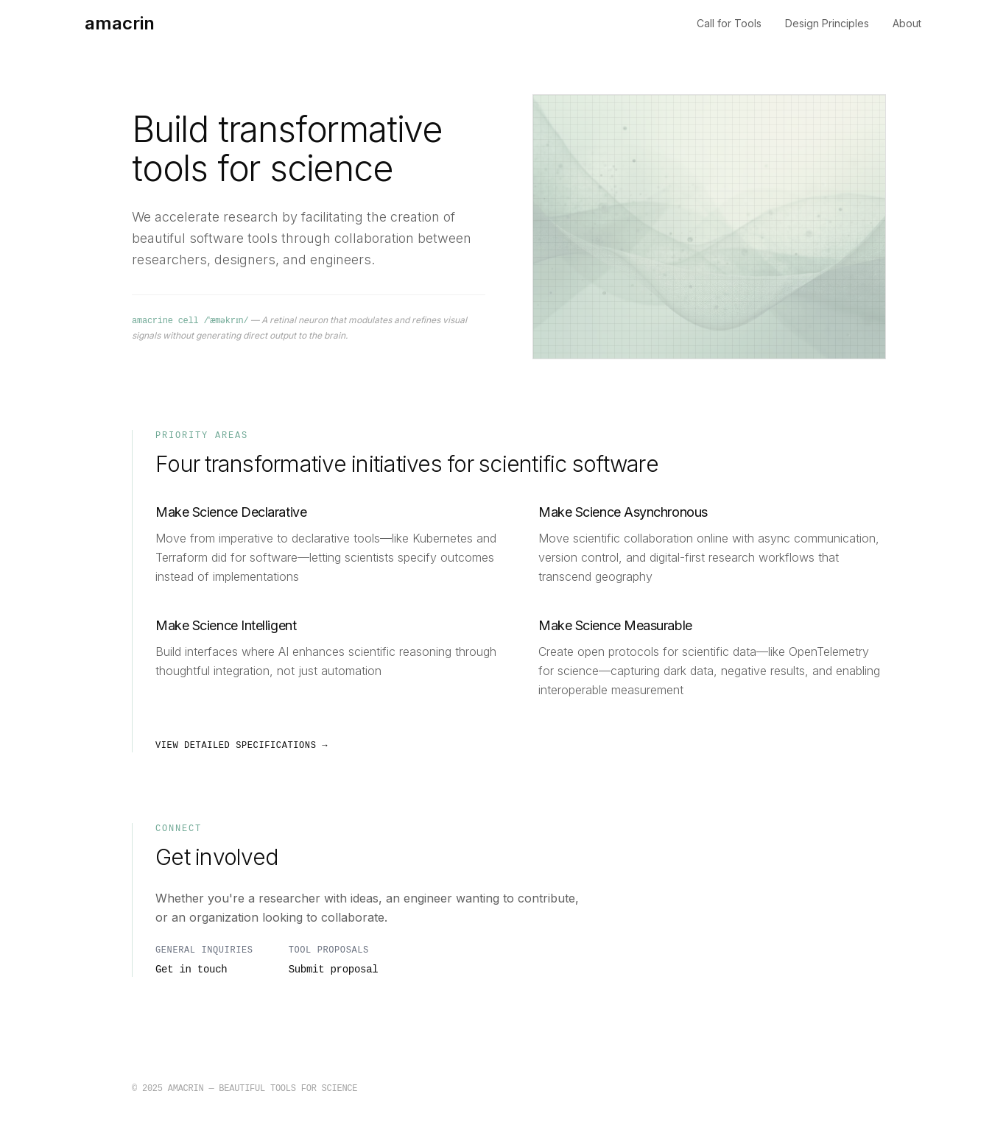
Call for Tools (729, 23)
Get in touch (191, 969)
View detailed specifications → (241, 746)
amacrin (120, 23)
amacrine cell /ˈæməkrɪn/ (193, 321)
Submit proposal (334, 969)
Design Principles (827, 23)
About (907, 23)
